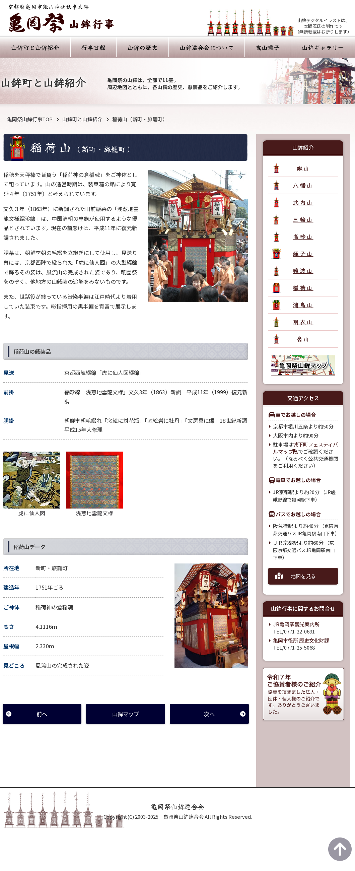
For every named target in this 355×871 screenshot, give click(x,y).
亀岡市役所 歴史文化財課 (301, 640)
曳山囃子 (268, 47)
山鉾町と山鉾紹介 (35, 47)
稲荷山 (303, 287)
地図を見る (303, 576)
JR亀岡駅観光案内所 (296, 624)
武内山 (303, 202)
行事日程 (93, 47)
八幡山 (303, 185)
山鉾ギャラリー (323, 47)
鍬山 (303, 168)
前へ (42, 714)
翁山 (303, 339)
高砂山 (303, 236)
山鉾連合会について (207, 47)
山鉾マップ (125, 714)
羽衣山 (303, 322)
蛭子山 (303, 253)
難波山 (303, 270)
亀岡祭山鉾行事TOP (30, 119)
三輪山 (303, 219)
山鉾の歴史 (142, 47)
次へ (209, 714)
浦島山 (303, 304)
